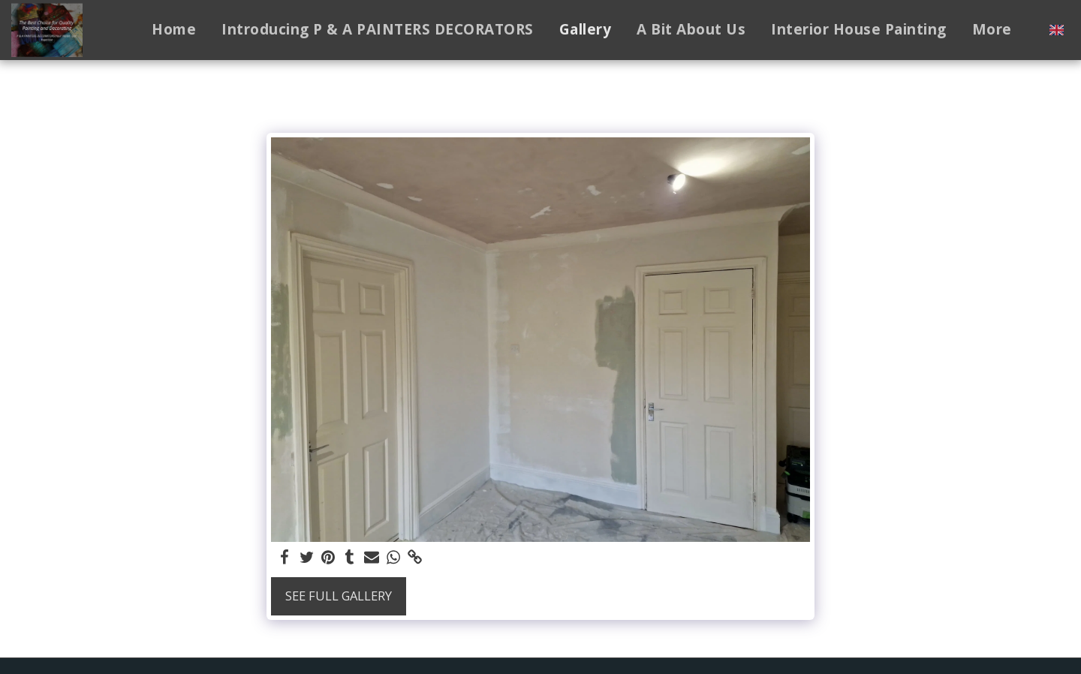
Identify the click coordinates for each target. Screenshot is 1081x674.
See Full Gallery (338, 595)
